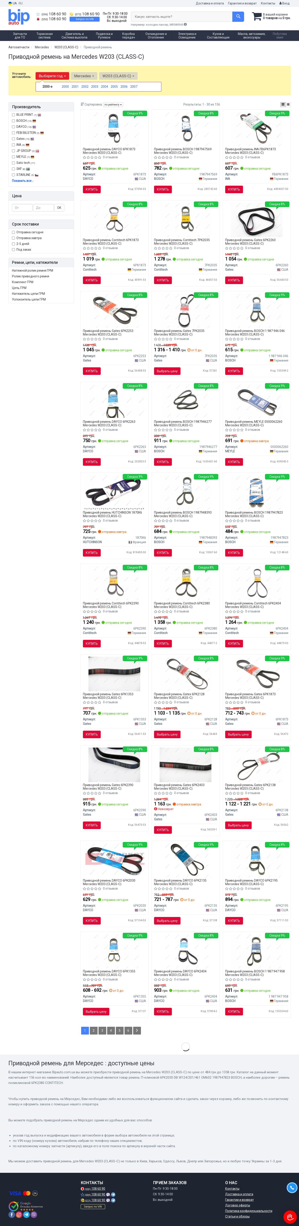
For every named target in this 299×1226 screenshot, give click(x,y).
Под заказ (21, 249)
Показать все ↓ (23, 181)
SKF (23, 169)
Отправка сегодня (27, 232)
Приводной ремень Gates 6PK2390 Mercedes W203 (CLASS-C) (108, 786)
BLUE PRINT (26, 114)
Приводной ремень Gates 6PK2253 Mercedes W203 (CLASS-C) (108, 332)
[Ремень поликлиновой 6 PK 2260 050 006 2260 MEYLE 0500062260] (257, 401)
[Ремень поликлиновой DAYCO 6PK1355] (114, 951)
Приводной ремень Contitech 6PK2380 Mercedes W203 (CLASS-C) (182, 605)
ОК (59, 207)
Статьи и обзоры (237, 1216)
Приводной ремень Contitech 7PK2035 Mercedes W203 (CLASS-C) (182, 241)
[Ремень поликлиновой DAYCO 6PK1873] (114, 128)
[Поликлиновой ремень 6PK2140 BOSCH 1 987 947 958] (257, 951)
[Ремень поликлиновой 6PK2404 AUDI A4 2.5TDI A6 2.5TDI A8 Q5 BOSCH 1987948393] (185, 492)
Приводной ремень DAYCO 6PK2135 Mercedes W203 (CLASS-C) (180, 882)
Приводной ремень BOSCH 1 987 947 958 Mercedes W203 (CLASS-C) (255, 973)
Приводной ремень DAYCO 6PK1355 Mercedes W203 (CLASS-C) (109, 973)
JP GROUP (25, 150)
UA (12, 3)
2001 (75, 86)
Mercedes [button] (84, 76)
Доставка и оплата (210, 3)
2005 (114, 86)
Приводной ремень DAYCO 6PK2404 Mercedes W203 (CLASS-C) (180, 973)
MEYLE (23, 157)
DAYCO (24, 126)
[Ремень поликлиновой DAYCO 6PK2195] (257, 860)
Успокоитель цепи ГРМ (29, 299)
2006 (124, 86)
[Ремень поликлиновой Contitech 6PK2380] (185, 583)
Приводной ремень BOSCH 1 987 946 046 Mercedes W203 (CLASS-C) (255, 332)
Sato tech (23, 163)
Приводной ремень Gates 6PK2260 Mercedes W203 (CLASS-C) (250, 241)
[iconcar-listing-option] (288, 104)
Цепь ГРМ (19, 288)
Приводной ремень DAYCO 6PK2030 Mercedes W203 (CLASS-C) (109, 882)
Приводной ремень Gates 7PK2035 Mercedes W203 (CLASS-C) (179, 332)
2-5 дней (20, 244)
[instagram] (19, 1214)
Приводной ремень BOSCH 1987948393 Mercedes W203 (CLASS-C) (183, 514)
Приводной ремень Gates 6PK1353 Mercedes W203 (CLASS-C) (108, 695)
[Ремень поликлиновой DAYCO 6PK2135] (185, 860)
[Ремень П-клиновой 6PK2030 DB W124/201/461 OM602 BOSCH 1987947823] (257, 492)
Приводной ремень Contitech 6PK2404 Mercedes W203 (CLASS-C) (253, 605)
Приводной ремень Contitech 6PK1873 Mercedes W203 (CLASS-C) (111, 241)
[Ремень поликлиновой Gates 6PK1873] (257, 673)
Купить (92, 189)
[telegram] (26, 1214)
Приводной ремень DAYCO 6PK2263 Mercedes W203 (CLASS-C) (109, 423)
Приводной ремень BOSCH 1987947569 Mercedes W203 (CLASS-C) (183, 150)
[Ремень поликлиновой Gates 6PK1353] (114, 673)
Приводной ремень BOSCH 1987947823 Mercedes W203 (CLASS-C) (254, 514)
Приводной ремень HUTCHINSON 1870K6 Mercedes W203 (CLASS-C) (112, 514)
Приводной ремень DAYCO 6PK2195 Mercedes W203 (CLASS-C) (251, 882)
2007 (133, 86)
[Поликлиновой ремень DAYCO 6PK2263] (114, 401)
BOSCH (26, 120)
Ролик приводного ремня (30, 276)
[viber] (33, 1214)
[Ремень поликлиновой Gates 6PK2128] (185, 673)
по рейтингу (113, 104)
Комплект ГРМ (22, 282)
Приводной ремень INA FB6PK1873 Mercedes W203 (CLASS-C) (250, 150)
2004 (104, 86)
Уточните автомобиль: (21, 75)
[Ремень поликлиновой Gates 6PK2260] (257, 219)
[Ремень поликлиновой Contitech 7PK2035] (185, 219)
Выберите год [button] (52, 76)
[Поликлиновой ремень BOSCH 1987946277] (185, 401)
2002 (84, 86)
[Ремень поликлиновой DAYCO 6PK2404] (185, 951)
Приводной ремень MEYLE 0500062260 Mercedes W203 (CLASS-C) (253, 423)
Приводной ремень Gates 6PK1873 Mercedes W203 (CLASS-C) (250, 695)
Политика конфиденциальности (248, 1211)
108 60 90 (51, 14)
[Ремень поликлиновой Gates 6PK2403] (185, 764)
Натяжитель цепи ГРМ (28, 293)
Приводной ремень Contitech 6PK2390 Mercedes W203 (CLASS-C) (111, 605)
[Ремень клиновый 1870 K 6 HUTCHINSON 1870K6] (114, 492)
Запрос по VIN (85, 19)
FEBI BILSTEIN (28, 132)
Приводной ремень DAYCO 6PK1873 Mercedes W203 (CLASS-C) (109, 150)
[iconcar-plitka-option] (283, 104)
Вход (284, 3)
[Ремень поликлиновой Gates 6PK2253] (114, 310)
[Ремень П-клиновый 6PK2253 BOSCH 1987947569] (185, 128)
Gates (23, 138)
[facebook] (11, 1214)
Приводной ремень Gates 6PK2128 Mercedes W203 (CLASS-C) (179, 695)
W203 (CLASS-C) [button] (118, 76)
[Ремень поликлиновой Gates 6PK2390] (114, 764)
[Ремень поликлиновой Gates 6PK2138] (257, 764)
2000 (65, 86)
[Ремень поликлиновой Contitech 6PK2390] (114, 583)
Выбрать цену (167, 371)
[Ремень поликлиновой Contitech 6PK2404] (257, 583)
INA (20, 144)
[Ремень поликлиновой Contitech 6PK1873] (114, 219)
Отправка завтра (27, 238)
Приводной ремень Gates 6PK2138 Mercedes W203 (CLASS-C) (250, 786)
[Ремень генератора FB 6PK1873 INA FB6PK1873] (257, 128)
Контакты (268, 3)
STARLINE (25, 175)
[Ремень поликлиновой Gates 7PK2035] (185, 310)
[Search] (238, 17)
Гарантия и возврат (242, 3)
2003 (94, 86)
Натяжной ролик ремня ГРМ (32, 270)
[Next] (137, 1031)
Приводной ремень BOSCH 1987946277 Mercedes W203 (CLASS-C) (183, 423)
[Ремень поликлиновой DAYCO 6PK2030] (114, 859)
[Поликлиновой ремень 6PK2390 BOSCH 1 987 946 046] (257, 310)
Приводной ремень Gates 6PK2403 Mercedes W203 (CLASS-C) (179, 786)
